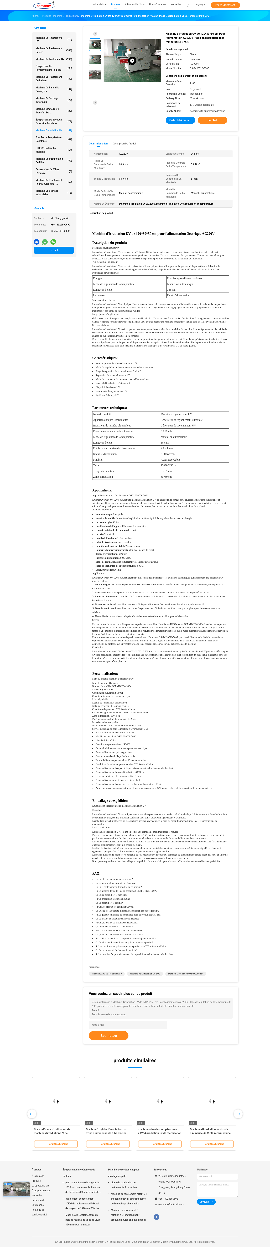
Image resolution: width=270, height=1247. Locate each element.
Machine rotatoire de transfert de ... (54, 111)
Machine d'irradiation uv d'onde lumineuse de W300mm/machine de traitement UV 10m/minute (210, 1133)
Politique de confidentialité (39, 1212)
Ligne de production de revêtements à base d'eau (124, 1185)
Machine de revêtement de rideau (54, 79)
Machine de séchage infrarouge (54, 100)
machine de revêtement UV (54, 39)
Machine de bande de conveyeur (54, 89)
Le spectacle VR (40, 1185)
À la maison (38, 1176)
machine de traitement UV (54, 59)
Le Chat (54, 250)
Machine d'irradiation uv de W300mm (185, 974)
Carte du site (38, 1200)
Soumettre (109, 1036)
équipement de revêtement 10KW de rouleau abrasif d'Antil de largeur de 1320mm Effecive (82, 1203)
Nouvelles (37, 1195)
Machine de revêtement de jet (54, 50)
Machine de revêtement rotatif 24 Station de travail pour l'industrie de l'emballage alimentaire (129, 1199)
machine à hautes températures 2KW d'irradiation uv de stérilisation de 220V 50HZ (159, 1133)
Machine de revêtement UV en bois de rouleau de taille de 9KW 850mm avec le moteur (82, 1220)
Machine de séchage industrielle (54, 192)
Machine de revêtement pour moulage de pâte (123, 1173)
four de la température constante (54, 139)
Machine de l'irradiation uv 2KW (145, 974)
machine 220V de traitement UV (107, 974)
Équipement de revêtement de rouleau (54, 68)
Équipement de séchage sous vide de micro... (54, 121)
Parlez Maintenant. (225, 5)
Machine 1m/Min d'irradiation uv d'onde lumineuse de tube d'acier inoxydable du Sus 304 (106, 1133)
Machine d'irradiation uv (54, 130)
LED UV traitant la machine (54, 150)
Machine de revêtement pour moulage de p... (54, 182)
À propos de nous (41, 1190)
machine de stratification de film (54, 160)
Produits (36, 1180)
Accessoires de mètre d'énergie (54, 171)
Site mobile (38, 1205)
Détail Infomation (98, 143)
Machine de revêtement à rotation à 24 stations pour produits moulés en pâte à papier (128, 1215)
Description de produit (124, 143)
